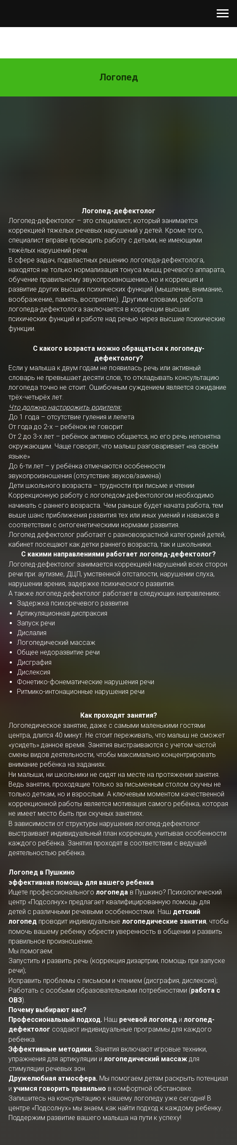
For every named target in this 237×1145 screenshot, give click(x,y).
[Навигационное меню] (223, 13)
